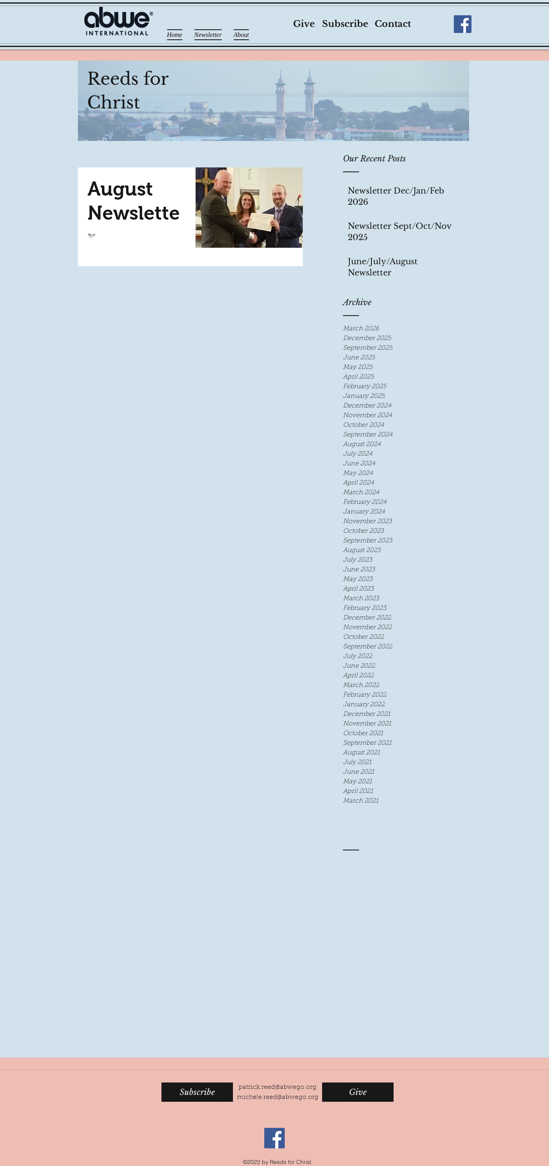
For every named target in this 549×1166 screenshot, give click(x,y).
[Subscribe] (345, 24)
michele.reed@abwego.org (277, 1097)
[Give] (304, 24)
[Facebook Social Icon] (462, 24)
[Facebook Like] (437, 24)
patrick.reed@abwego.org (277, 1087)
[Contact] (392, 24)
